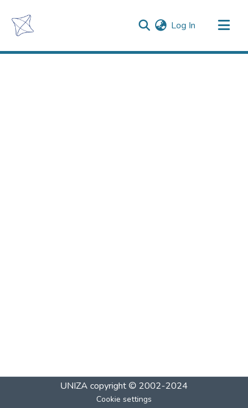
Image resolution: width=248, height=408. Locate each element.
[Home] (22, 25)
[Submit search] (144, 25)
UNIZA (74, 386)
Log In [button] (183, 25)
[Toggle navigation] (224, 25)
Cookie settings (124, 399)
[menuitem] (160, 25)
